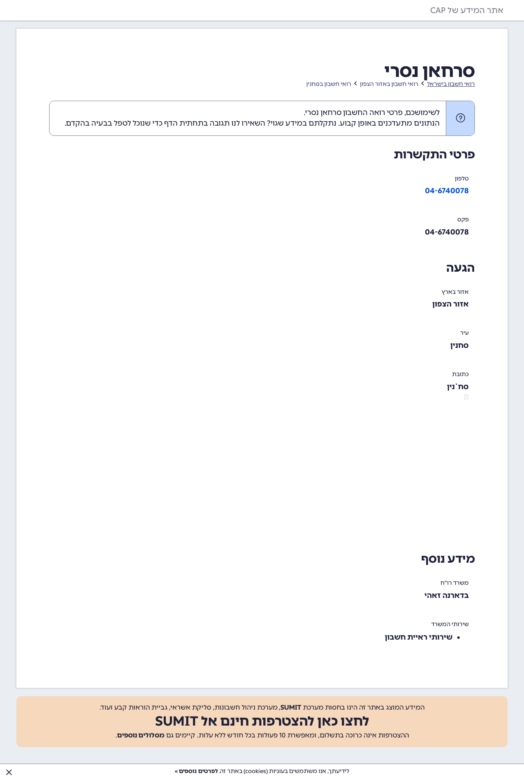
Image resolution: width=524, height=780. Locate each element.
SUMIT (290, 707)
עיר (464, 332)
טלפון (462, 178)
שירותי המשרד (450, 624)
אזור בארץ (455, 292)
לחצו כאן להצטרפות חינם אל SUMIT (262, 721)
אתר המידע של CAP (467, 10)
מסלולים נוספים (141, 735)
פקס (463, 219)
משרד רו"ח (454, 582)
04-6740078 (447, 190)
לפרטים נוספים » (196, 771)
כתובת (460, 374)
